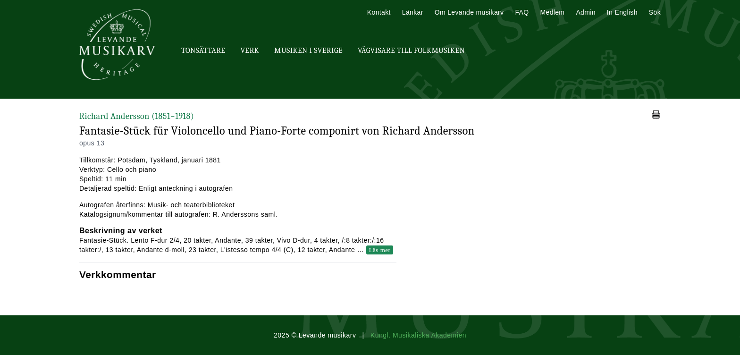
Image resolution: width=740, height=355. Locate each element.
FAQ (522, 12)
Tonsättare (203, 50)
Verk (249, 50)
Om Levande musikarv (469, 12)
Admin (585, 12)
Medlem (552, 12)
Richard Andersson (136, 116)
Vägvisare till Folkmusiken (411, 50)
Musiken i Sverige (308, 50)
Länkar (412, 12)
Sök (655, 12)
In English (622, 12)
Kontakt (379, 12)
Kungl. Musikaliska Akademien (418, 335)
